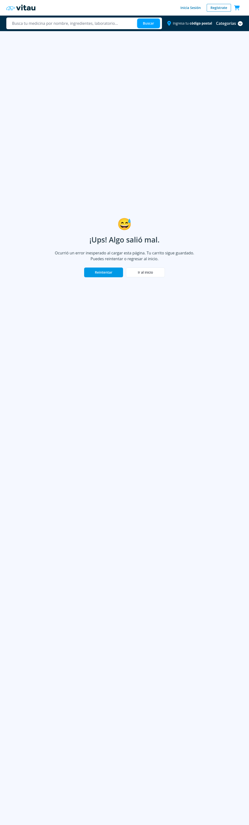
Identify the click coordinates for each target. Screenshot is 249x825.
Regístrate (219, 7)
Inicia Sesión (190, 7)
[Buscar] (148, 23)
